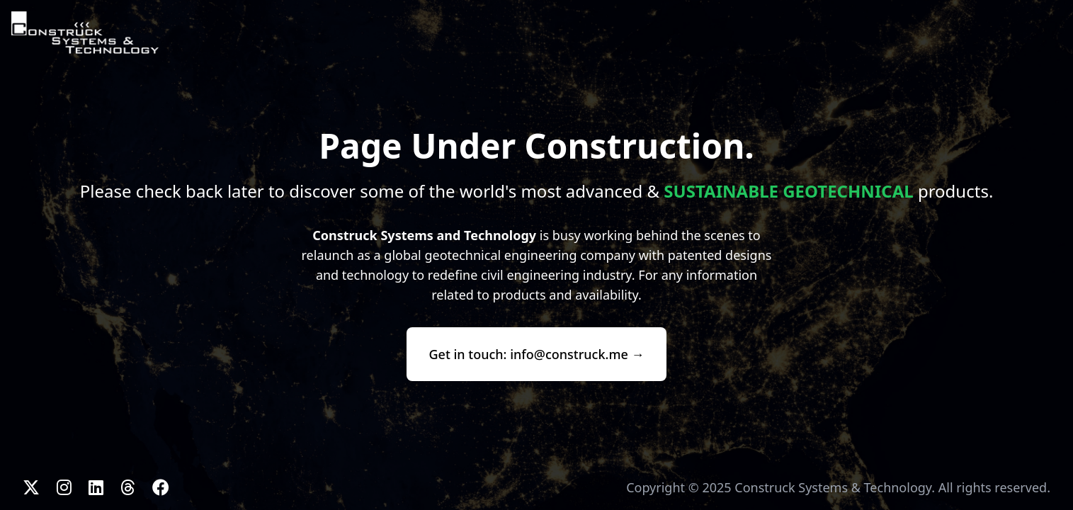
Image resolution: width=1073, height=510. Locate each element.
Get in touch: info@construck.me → (537, 354)
